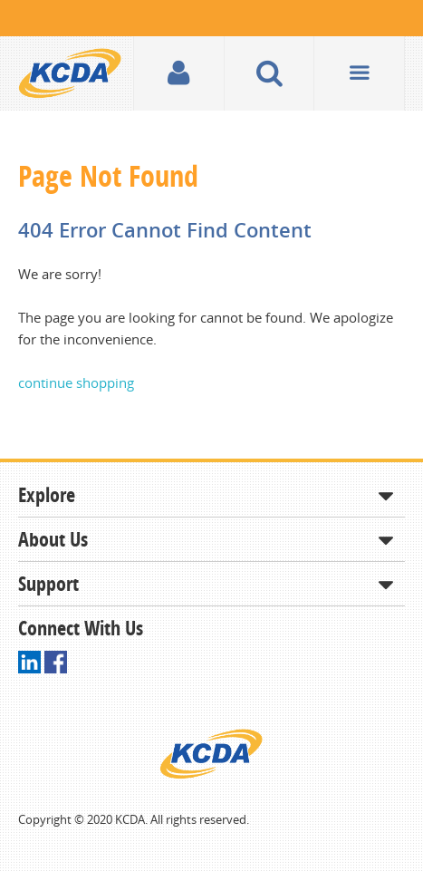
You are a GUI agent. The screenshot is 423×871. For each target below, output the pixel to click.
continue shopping (76, 382)
